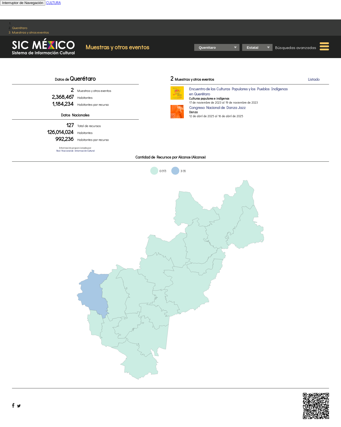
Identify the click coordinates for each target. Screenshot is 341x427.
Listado (313, 79)
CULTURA (53, 2)
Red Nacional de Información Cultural (75, 150)
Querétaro (19, 27)
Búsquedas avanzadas (295, 47)
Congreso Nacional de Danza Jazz (217, 107)
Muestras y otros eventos (30, 32)
